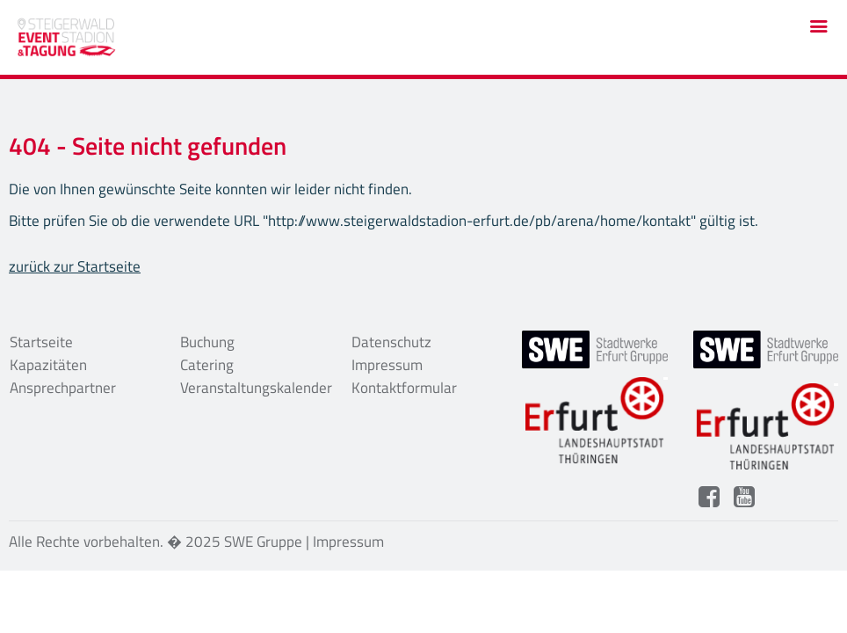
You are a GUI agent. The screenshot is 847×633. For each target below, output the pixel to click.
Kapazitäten (48, 364)
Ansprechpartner (63, 387)
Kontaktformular (404, 387)
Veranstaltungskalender (252, 387)
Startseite (41, 342)
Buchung (207, 342)
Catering (207, 364)
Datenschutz (391, 342)
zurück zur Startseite (75, 266)
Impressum (387, 364)
